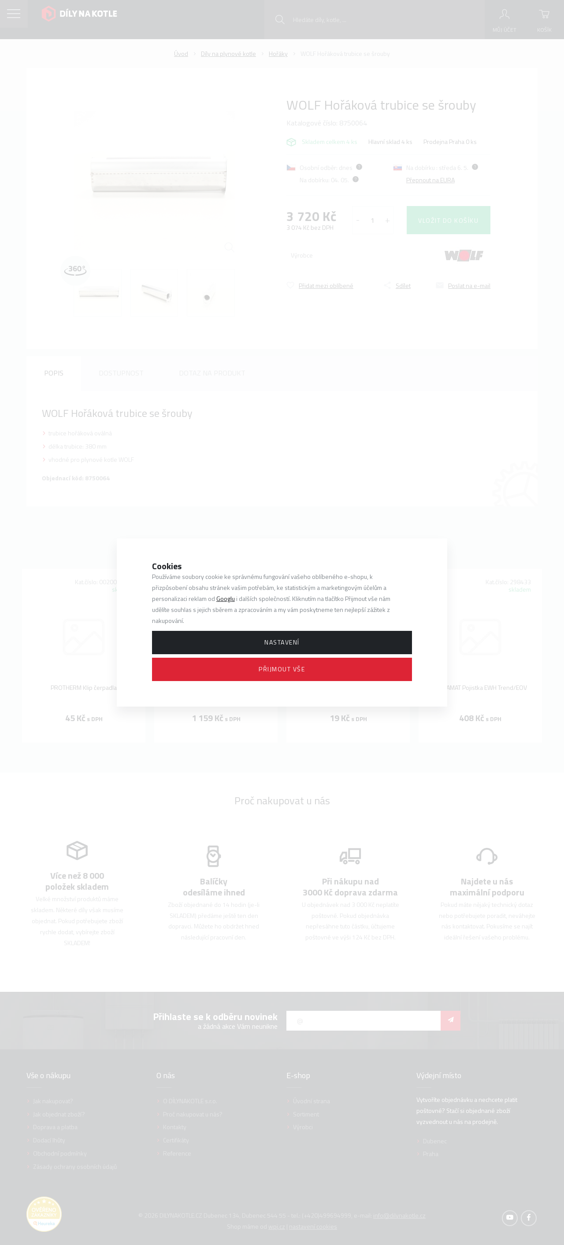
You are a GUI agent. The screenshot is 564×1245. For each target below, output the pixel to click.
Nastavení (282, 642)
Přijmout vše (282, 669)
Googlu (225, 598)
